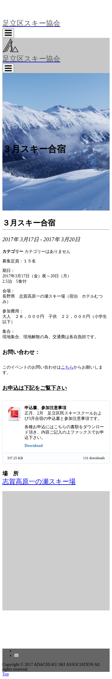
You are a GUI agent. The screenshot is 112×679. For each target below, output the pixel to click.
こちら (67, 367)
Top (5, 674)
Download (33, 445)
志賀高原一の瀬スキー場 (39, 481)
